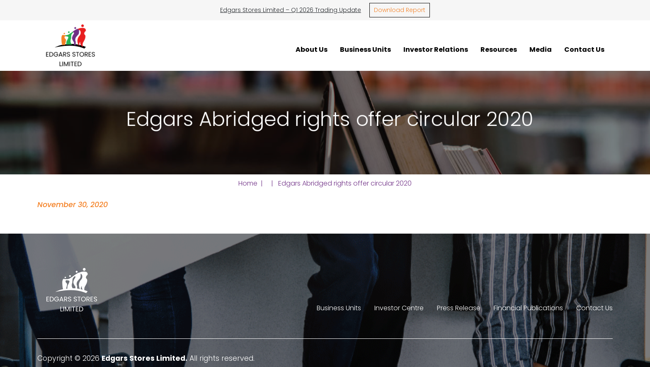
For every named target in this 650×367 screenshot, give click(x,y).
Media (540, 49)
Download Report (399, 10)
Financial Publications (528, 308)
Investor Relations (435, 49)
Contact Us (584, 49)
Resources (498, 49)
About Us (311, 49)
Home (247, 183)
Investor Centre (399, 308)
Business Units (365, 49)
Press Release (458, 308)
